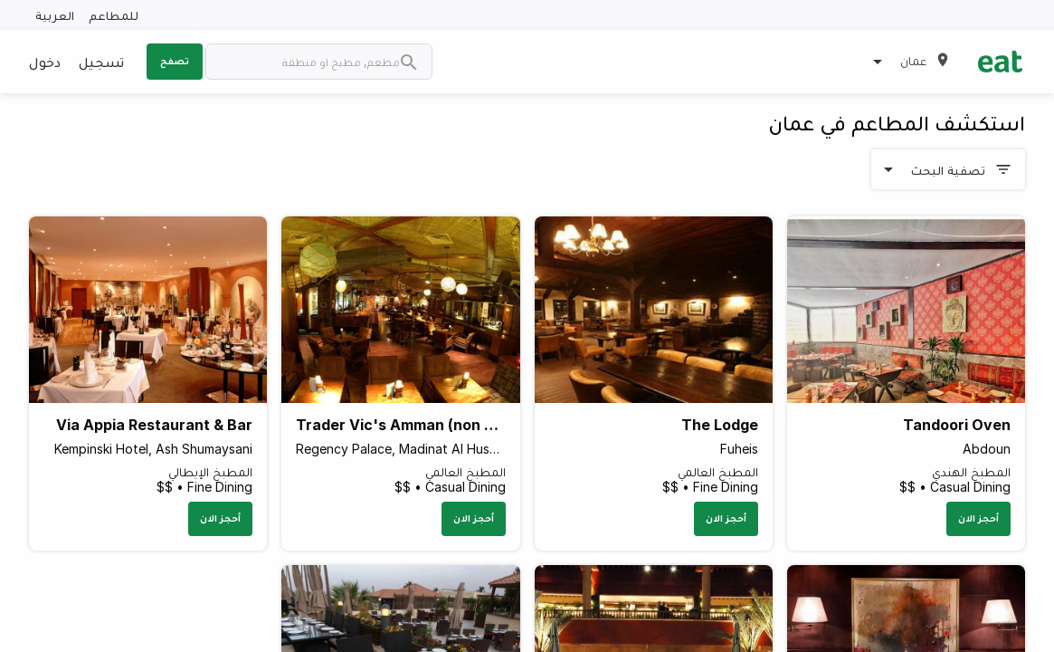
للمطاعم (113, 15)
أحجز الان (978, 518)
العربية (54, 15)
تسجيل (101, 62)
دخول (45, 62)
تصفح (174, 60)
